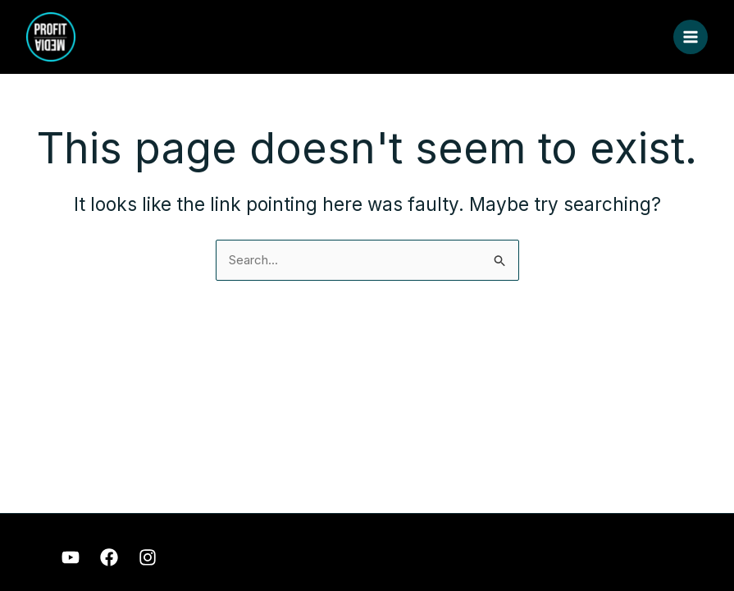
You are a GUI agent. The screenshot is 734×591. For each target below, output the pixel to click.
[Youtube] (71, 557)
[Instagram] (148, 557)
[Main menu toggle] (691, 37)
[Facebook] (109, 557)
